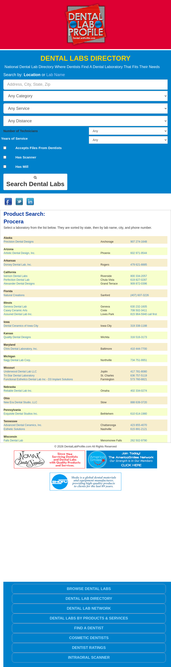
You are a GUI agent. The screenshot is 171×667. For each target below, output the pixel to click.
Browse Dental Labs (89, 589)
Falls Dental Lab (13, 440)
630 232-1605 (138, 306)
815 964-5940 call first (143, 314)
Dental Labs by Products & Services (89, 618)
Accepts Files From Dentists (38, 148)
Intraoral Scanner (89, 657)
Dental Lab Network (89, 608)
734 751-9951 (138, 360)
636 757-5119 (138, 375)
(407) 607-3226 (139, 295)
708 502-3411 (138, 310)
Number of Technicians (20, 131)
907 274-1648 (138, 241)
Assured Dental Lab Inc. (18, 314)
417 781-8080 (138, 371)
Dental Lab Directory (89, 598)
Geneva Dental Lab (15, 306)
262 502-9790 (138, 440)
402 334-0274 (138, 390)
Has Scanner (25, 157)
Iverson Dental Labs (16, 276)
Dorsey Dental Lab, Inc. (18, 264)
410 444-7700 (138, 348)
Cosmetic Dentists (89, 638)
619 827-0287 (138, 279)
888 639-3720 (138, 402)
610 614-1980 (138, 413)
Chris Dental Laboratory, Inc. (21, 348)
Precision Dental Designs (19, 241)
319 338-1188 (138, 325)
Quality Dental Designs (17, 337)
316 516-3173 (138, 337)
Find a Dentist (88, 628)
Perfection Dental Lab (16, 279)
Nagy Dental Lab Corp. (17, 360)
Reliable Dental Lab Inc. (18, 390)
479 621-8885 (138, 264)
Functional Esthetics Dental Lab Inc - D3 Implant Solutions (38, 379)
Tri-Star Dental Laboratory (19, 375)
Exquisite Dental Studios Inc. (21, 413)
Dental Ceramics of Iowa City (21, 325)
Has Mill (21, 166)
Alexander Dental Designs (19, 283)
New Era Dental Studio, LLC (20, 402)
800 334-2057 (138, 276)
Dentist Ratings (89, 648)
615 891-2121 (138, 429)
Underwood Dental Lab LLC (20, 371)
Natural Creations (14, 295)
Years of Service (14, 138)
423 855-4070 (138, 425)
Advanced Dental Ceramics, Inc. (23, 425)
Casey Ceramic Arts (15, 310)
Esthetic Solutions (14, 429)
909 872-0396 (138, 283)
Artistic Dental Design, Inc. (19, 253)
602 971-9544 (138, 253)
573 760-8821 (138, 379)
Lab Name (55, 75)
